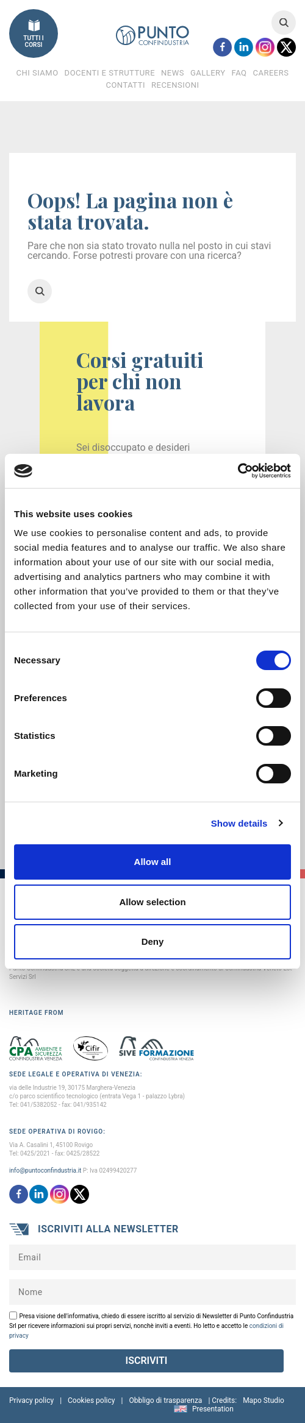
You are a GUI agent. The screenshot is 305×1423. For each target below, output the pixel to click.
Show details (239, 823)
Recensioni (175, 85)
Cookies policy (91, 1400)
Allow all (152, 861)
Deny (153, 941)
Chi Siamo (37, 72)
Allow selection (152, 902)
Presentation (213, 1409)
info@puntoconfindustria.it (45, 1170)
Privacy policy (31, 1400)
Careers (271, 72)
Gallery (208, 72)
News (172, 72)
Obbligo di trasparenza (165, 1400)
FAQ (239, 72)
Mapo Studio (263, 1400)
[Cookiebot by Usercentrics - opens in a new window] (237, 471)
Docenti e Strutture (110, 72)
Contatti (125, 85)
